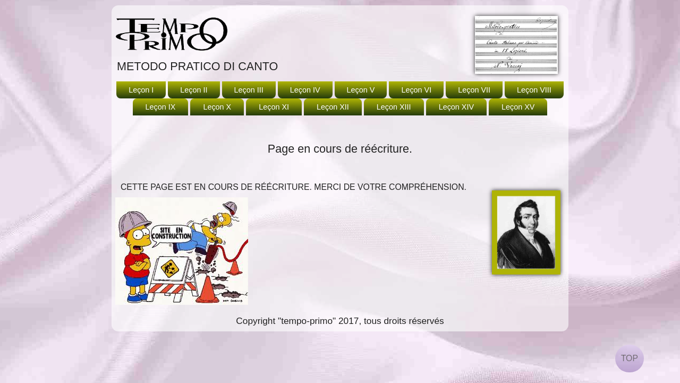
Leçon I (141, 90)
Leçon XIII (394, 107)
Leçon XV (518, 107)
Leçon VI (416, 90)
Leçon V (361, 90)
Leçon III (249, 90)
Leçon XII (333, 107)
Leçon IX (161, 107)
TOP (629, 358)
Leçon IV (305, 90)
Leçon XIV (456, 107)
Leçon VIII (534, 90)
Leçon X (217, 107)
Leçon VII (474, 90)
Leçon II (193, 90)
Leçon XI (274, 107)
